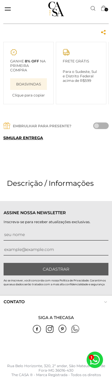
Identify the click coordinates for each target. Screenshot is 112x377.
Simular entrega (23, 137)
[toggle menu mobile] (8, 8)
